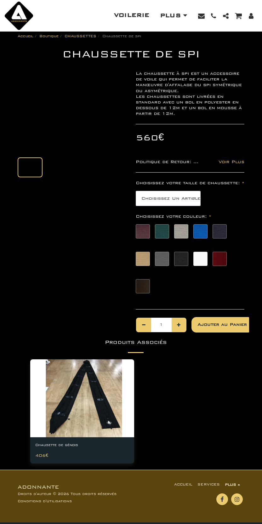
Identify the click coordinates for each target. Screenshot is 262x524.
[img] (82, 398)
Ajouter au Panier (222, 324)
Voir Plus (231, 161)
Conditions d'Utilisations (45, 503)
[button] (201, 15)
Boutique (49, 36)
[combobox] (168, 198)
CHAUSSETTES (80, 36)
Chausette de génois (63, 445)
